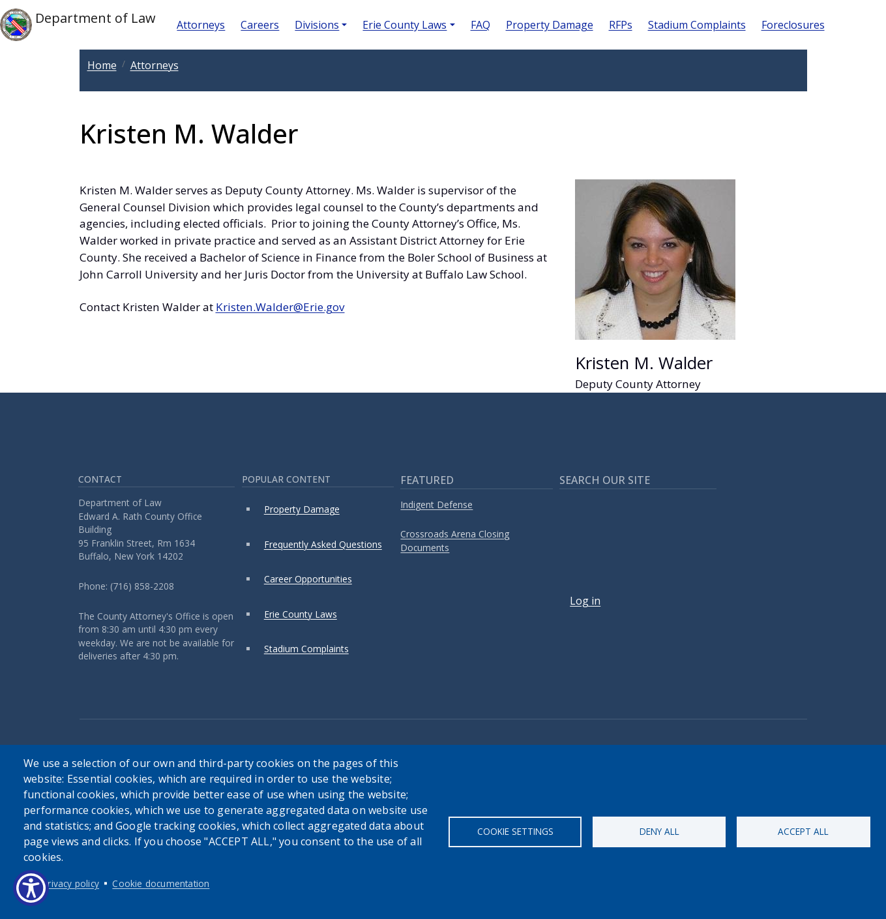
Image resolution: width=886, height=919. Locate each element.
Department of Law (78, 24)
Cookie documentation (160, 883)
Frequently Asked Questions (323, 544)
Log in (585, 601)
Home (102, 65)
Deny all (659, 831)
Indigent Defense (436, 504)
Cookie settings (515, 831)
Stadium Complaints (697, 25)
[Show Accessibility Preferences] (31, 888)
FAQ (480, 25)
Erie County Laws (404, 25)
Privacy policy (70, 883)
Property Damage (549, 25)
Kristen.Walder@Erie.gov (280, 306)
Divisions (317, 25)
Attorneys (201, 25)
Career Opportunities (308, 579)
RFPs (620, 25)
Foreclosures (793, 25)
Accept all (803, 831)
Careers (260, 25)
